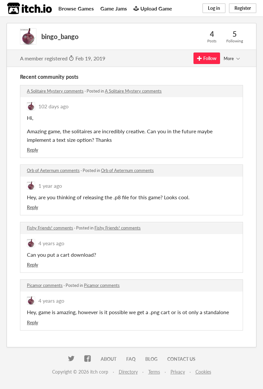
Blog (151, 359)
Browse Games (76, 8)
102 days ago (53, 106)
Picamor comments (45, 285)
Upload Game (152, 8)
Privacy (178, 372)
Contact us (181, 359)
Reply (32, 150)
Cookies (203, 372)
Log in (214, 8)
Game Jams (113, 8)
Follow (206, 58)
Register (242, 8)
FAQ (130, 359)
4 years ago (51, 243)
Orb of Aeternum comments (53, 170)
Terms (154, 372)
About (108, 359)
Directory (128, 372)
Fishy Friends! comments (50, 227)
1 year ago (50, 186)
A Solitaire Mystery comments (55, 91)
